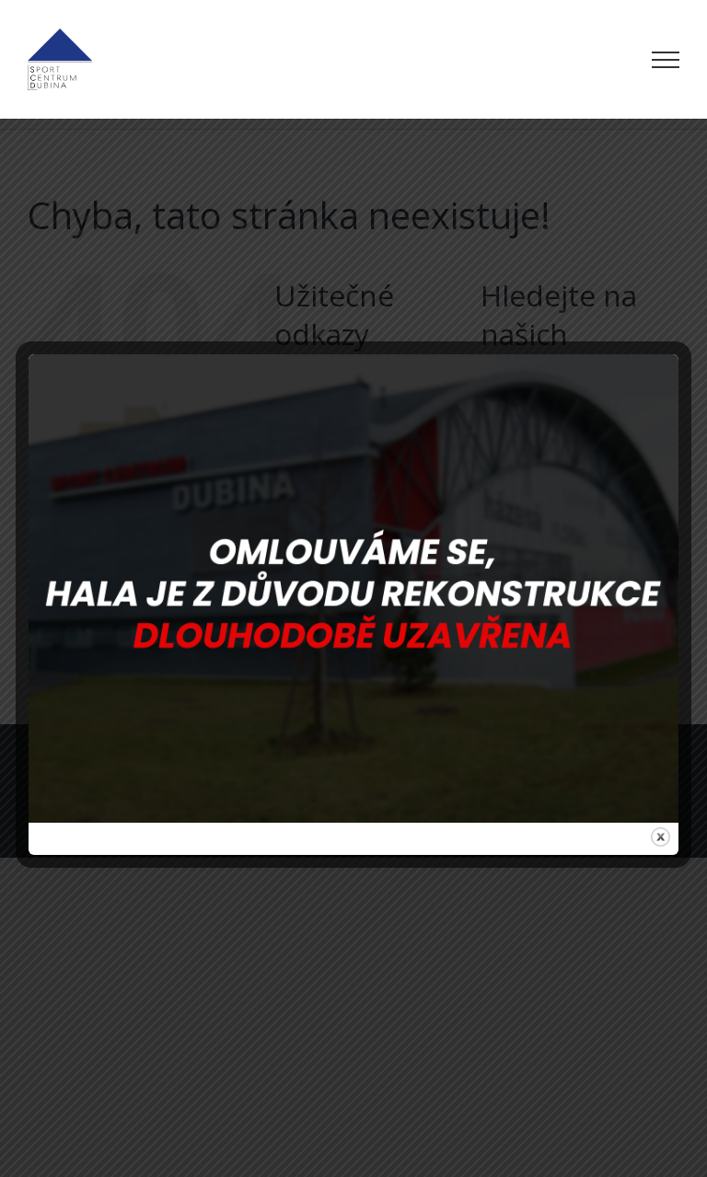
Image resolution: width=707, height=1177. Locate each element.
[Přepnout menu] (665, 60)
